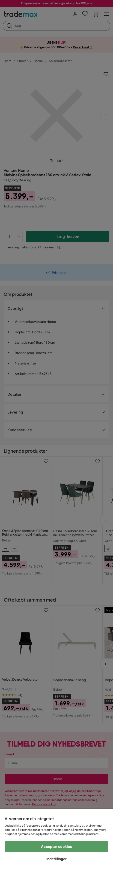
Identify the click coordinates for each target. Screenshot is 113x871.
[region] (56, 840)
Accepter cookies (56, 846)
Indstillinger (56, 858)
